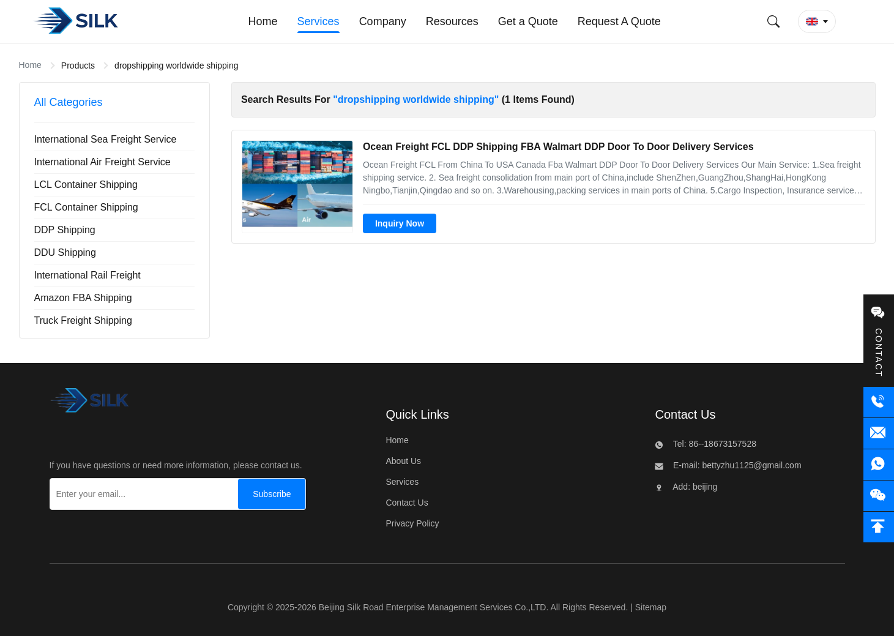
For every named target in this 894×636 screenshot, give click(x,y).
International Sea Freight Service (105, 139)
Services (402, 482)
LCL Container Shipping (86, 184)
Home (30, 65)
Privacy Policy (412, 523)
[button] (817, 21)
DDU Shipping (65, 252)
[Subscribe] (271, 494)
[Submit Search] (773, 21)
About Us (403, 461)
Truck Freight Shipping (83, 320)
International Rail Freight (87, 275)
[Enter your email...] (141, 494)
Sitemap (650, 607)
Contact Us (407, 502)
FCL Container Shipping (86, 207)
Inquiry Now (399, 223)
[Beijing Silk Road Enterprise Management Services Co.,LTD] (90, 403)
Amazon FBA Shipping (83, 298)
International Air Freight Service (102, 162)
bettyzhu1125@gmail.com (751, 465)
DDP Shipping (64, 230)
